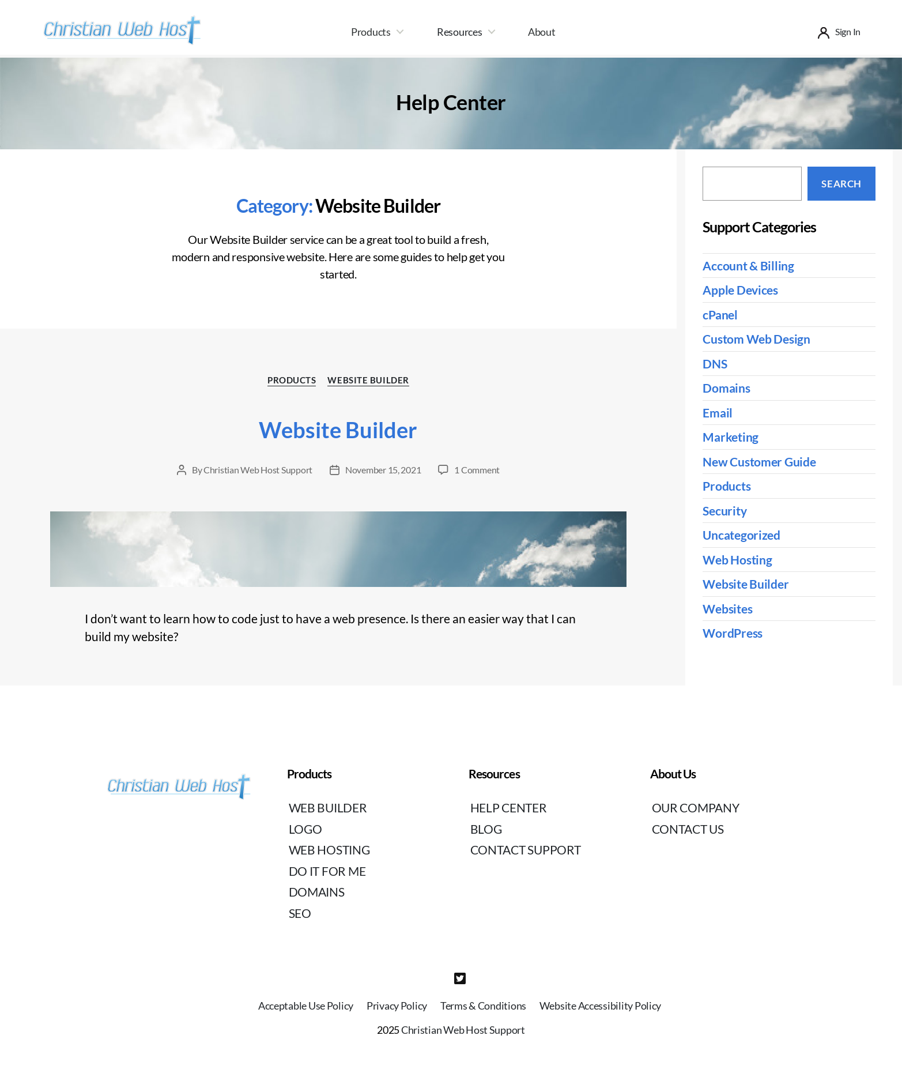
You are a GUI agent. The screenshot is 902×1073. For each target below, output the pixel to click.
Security (724, 510)
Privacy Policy (397, 1005)
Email (718, 412)
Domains (726, 388)
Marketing (730, 437)
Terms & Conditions (483, 1005)
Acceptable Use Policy (305, 1005)
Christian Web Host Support (257, 469)
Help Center (508, 807)
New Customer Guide (759, 461)
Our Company (695, 807)
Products (371, 31)
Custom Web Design (756, 339)
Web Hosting (737, 559)
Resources (459, 31)
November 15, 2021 (383, 469)
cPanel (720, 314)
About (542, 31)
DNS (715, 363)
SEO (300, 913)
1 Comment (477, 469)
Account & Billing (748, 265)
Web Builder (328, 807)
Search (841, 184)
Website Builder (368, 380)
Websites (727, 608)
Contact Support (525, 849)
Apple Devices (740, 290)
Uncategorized (741, 535)
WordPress (733, 633)
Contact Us (688, 829)
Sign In (848, 31)
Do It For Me (327, 871)
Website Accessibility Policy (600, 1005)
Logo (305, 829)
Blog (486, 829)
